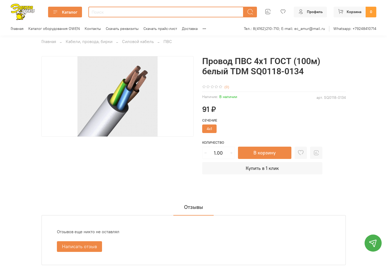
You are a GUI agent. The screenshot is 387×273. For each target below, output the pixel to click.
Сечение (209, 120)
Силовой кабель (138, 41)
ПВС (167, 41)
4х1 (209, 128)
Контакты (93, 28)
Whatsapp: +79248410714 (354, 28)
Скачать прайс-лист (160, 28)
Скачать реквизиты (122, 28)
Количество (213, 143)
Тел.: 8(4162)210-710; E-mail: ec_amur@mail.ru (284, 28)
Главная (17, 28)
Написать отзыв (79, 246)
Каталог (65, 12)
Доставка (190, 28)
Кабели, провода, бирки (89, 41)
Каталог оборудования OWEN (54, 28)
